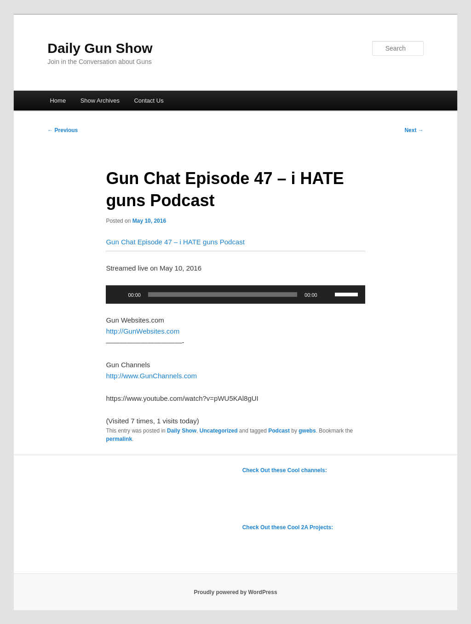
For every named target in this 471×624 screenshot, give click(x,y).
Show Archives (100, 100)
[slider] (222, 294)
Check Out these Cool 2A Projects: (287, 527)
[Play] (117, 294)
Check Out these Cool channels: (284, 470)
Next (413, 130)
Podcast (279, 431)
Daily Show (181, 431)
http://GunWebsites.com (142, 331)
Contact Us (148, 100)
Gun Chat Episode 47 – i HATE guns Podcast (175, 242)
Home (58, 100)
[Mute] (327, 294)
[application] (235, 294)
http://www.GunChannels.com (151, 376)
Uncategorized (219, 431)
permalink (119, 439)
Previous (62, 130)
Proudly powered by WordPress (235, 592)
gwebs (307, 431)
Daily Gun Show (99, 48)
